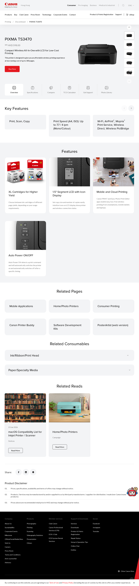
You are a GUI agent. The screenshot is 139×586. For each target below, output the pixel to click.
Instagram (96, 527)
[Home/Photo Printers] (69, 425)
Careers (7, 547)
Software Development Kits (67, 327)
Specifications (32, 92)
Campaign (56, 437)
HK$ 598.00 (14, 45)
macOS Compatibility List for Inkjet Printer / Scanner (25, 433)
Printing (29, 527)
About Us (8, 524)
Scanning (30, 531)
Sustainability (9, 527)
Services (74, 524)
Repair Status (76, 538)
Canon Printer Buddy (21, 325)
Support (118, 14)
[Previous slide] (129, 81)
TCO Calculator (69, 92)
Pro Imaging (83, 5)
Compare (51, 92)
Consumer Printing (109, 306)
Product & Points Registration (101, 14)
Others (29, 543)
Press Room (35, 15)
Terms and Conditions (13, 555)
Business (93, 5)
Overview (14, 92)
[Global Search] (123, 5)
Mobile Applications (21, 306)
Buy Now (12, 69)
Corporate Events (60, 15)
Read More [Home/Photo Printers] (59, 447)
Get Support (88, 92)
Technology (46, 15)
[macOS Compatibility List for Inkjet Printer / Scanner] (25, 425)
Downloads (75, 527)
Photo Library (106, 92)
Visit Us (7, 543)
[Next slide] (129, 27)
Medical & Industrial (107, 5)
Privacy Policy (67, 583)
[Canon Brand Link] (11, 5)
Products (8, 15)
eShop (130, 15)
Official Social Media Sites (14, 539)
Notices (11, 441)
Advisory (8, 562)
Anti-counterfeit (11, 559)
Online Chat (75, 546)
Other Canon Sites (127, 571)
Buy (15, 15)
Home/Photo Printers (66, 306)
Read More (15, 450)
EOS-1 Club (53, 534)
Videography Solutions (35, 535)
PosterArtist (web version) (113, 325)
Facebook (96, 524)
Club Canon (23, 15)
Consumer (71, 5)
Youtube (96, 531)
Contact (72, 15)
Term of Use (54, 583)
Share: (8, 472)
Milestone (8, 535)
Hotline (73, 550)
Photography (31, 524)
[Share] (18, 472)
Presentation (31, 539)
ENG (130, 5)
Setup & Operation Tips (79, 542)
